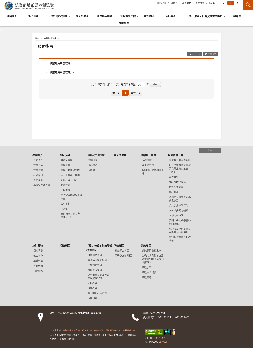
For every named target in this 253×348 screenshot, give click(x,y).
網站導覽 (161, 3)
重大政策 (174, 176)
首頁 (37, 38)
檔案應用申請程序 (60, 63)
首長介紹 (38, 165)
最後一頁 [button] (136, 92)
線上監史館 (148, 165)
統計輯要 (38, 260)
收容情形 (38, 255)
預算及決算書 (176, 186)
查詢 (248, 5)
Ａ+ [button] (238, 3)
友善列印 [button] (212, 54)
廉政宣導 (147, 277)
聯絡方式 (65, 185)
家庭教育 (92, 283)
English (212, 3)
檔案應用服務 (104, 16)
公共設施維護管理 (178, 205)
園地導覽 (38, 250)
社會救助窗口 (95, 264)
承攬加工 (92, 170)
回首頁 (174, 3)
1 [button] (125, 92)
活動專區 (170, 16)
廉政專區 (124, 22)
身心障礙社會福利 (97, 293)
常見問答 (200, 3)
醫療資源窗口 (95, 269)
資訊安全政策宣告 (71, 330)
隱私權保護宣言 (113, 330)
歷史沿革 (38, 160)
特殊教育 (92, 288)
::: (2, 2)
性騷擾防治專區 (177, 181)
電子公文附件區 (123, 255)
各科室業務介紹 (41, 185)
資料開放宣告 (129, 330)
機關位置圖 (67, 160)
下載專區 (236, 16)
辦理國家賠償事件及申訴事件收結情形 (180, 230)
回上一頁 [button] (196, 54)
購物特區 (92, 165)
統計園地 (149, 16)
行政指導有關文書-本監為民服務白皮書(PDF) (180, 168)
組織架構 (38, 175)
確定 (155, 84)
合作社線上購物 (69, 180)
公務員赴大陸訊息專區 (92, 330)
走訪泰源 (38, 180)
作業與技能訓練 (58, 16)
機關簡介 (12, 16)
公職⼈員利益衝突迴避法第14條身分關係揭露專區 (153, 259)
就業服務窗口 (95, 254)
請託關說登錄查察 (151, 250)
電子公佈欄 (82, 16)
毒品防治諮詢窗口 (97, 259)
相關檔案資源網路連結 (153, 172)
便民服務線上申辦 (70, 175)
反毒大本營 (55, 330)
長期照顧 (92, 298)
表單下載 (65, 203)
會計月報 (174, 191)
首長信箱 (38, 170)
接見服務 (65, 165)
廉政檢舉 (147, 267)
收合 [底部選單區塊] (210, 150)
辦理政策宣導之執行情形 (180, 239)
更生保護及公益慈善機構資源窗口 (98, 276)
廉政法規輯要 (149, 272)
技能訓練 (92, 160)
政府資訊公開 (128, 16)
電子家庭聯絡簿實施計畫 (71, 197)
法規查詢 (65, 190)
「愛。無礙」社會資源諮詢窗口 (205, 16)
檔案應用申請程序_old (62, 72)
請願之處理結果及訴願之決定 (180, 198)
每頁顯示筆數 (128, 84)
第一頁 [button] (116, 92)
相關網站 (38, 270)
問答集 (64, 208)
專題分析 (38, 265)
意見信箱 (186, 3)
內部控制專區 (176, 215)
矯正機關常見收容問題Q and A (71, 215)
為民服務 (33, 16)
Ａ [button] (231, 3)
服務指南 (45, 46)
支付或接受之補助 (178, 210)
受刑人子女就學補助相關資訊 (180, 222)
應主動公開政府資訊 (180, 160)
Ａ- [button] (223, 3)
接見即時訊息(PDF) (71, 170)
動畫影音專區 (122, 250)
